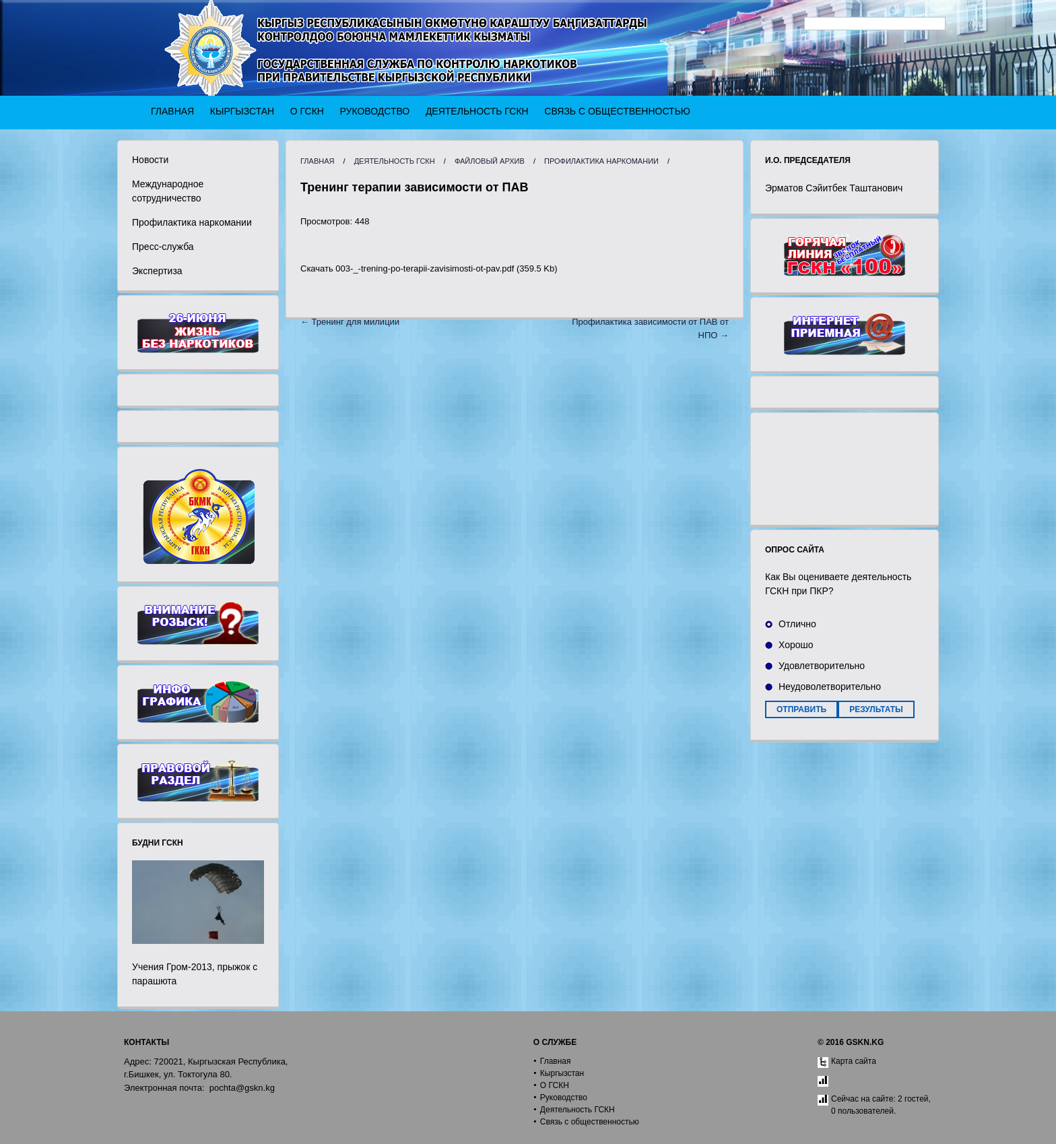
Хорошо (796, 644)
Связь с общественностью (617, 111)
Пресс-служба (163, 246)
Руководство (375, 111)
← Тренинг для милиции (349, 322)
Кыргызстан (242, 111)
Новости (150, 159)
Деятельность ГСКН (477, 111)
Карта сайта (853, 1061)
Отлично (797, 623)
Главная (172, 111)
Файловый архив (490, 161)
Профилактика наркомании (192, 222)
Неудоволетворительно (830, 686)
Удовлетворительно (822, 665)
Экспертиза (157, 270)
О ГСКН (307, 111)
